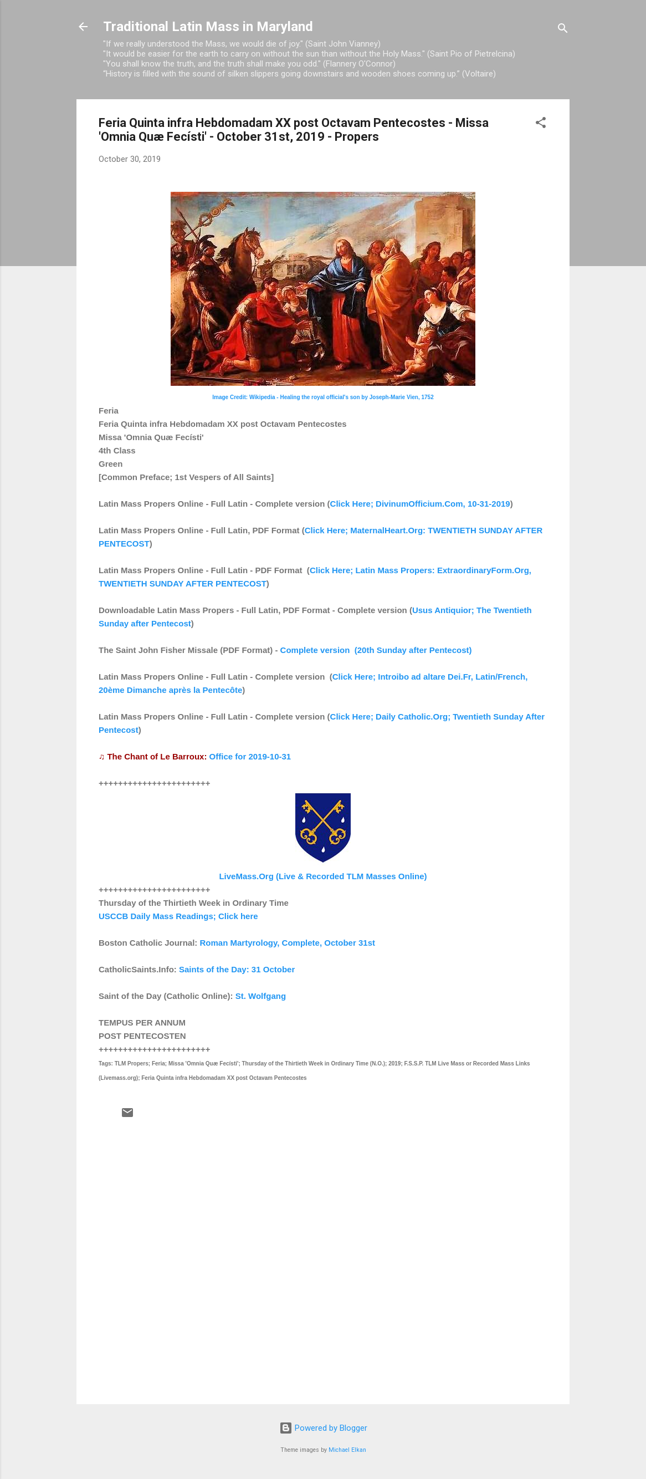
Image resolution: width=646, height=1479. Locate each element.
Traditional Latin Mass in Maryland (208, 26)
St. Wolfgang (260, 996)
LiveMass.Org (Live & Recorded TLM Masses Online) (323, 876)
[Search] (563, 30)
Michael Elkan (347, 1450)
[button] (540, 124)
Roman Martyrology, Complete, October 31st (287, 942)
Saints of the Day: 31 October (237, 969)
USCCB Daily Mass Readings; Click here (178, 916)
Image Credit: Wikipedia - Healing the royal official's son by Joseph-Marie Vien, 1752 (322, 397)
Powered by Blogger (323, 1428)
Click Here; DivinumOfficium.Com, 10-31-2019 (420, 503)
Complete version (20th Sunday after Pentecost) (376, 650)
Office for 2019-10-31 (250, 756)
